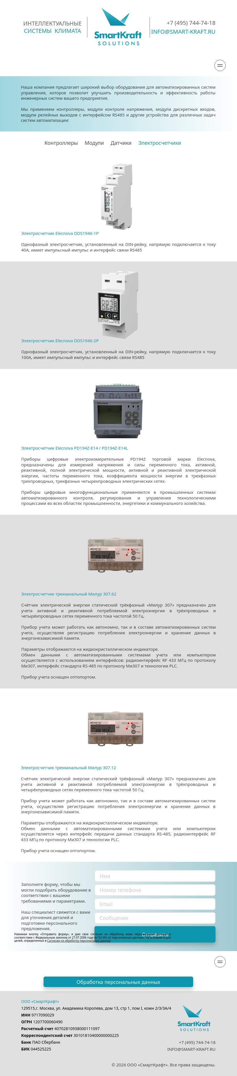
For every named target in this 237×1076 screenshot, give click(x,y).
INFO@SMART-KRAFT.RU (191, 1049)
